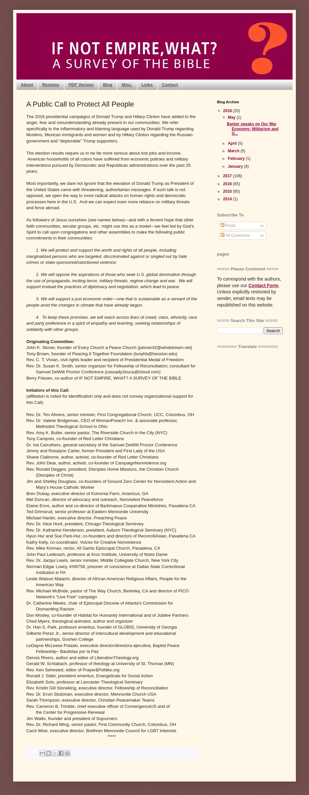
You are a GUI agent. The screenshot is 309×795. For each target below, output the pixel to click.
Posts (228, 225)
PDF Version (81, 84)
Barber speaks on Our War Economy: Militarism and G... (252, 129)
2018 (228, 111)
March (234, 151)
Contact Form (263, 285)
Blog (107, 84)
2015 (228, 191)
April (233, 143)
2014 (228, 199)
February (237, 158)
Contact (170, 84)
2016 (228, 184)
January (236, 166)
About (27, 84)
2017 (228, 176)
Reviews (50, 84)
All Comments (235, 235)
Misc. (127, 84)
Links (147, 84)
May (232, 117)
